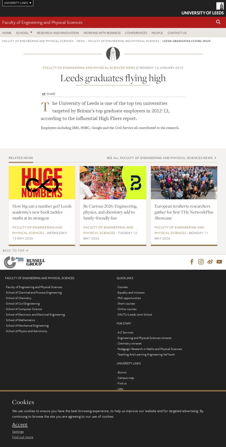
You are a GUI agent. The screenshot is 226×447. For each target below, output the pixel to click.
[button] (218, 22)
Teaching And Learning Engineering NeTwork (146, 354)
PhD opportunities (129, 298)
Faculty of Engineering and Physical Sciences (42, 22)
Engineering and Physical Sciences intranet (145, 338)
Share (51, 94)
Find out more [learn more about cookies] (22, 436)
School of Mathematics (20, 320)
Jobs (120, 389)
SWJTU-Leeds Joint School (135, 314)
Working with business (102, 32)
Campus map (126, 378)
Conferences (136, 32)
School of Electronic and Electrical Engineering (35, 314)
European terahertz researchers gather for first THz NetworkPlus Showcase (184, 212)
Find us (122, 383)
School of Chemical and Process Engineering (34, 292)
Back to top (13, 250)
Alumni (122, 372)
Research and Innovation (58, 32)
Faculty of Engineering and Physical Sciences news (89, 67)
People (157, 32)
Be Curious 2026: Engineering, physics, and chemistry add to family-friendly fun (110, 212)
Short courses (126, 303)
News (81, 41)
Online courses (127, 309)
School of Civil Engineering (23, 303)
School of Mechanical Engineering (27, 325)
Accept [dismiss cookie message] (20, 424)
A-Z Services (125, 332)
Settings (18, 431)
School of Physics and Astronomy (26, 331)
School (22, 32)
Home (6, 32)
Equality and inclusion (131, 292)
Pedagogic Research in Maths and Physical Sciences (150, 349)
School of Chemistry (18, 298)
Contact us (177, 32)
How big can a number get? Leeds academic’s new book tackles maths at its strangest (41, 212)
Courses (123, 287)
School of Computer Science (24, 309)
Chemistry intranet (130, 343)
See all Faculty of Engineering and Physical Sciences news (160, 157)
